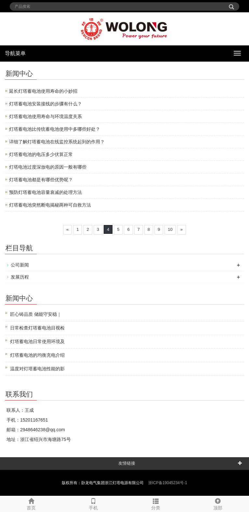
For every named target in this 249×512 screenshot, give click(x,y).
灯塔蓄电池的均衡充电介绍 (37, 355)
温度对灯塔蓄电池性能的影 (37, 368)
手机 (93, 503)
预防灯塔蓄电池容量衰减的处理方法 (45, 192)
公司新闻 (20, 265)
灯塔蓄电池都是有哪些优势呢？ (41, 179)
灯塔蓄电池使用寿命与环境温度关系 (45, 116)
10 (170, 229)
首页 (31, 503)
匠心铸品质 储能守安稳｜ (35, 314)
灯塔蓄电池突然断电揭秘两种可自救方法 (50, 205)
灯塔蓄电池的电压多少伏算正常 (41, 154)
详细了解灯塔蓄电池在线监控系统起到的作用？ (57, 141)
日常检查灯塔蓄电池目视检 (37, 327)
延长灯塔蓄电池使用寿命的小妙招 (43, 91)
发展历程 (20, 277)
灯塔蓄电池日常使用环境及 (37, 341)
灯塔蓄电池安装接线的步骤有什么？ (45, 103)
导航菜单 (15, 53)
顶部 (218, 503)
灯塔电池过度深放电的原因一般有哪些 (47, 167)
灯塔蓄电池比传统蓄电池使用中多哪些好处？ (54, 129)
